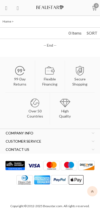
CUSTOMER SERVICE (23, 141)
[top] (92, 191)
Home (7, 21)
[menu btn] (6, 8)
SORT (92, 32)
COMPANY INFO (19, 133)
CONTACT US (17, 149)
